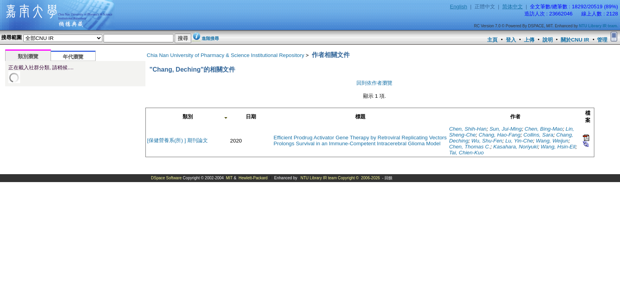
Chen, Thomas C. (469, 147)
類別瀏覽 (28, 56)
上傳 (529, 40)
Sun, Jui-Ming (506, 129)
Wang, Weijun (552, 141)
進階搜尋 (210, 38)
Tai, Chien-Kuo (466, 153)
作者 (515, 117)
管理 (602, 40)
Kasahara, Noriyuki (515, 147)
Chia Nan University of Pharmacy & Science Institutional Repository (225, 55)
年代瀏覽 (73, 57)
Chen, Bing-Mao (544, 129)
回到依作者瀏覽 (374, 83)
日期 (251, 117)
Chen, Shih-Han (467, 129)
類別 (188, 117)
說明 (548, 40)
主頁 (492, 40)
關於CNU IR (575, 40)
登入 (511, 40)
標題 (360, 117)
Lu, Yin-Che (519, 141)
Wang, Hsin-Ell (558, 147)
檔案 (587, 116)
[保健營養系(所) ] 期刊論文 (177, 140)
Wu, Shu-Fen (487, 141)
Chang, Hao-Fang (499, 135)
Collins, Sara (539, 135)
